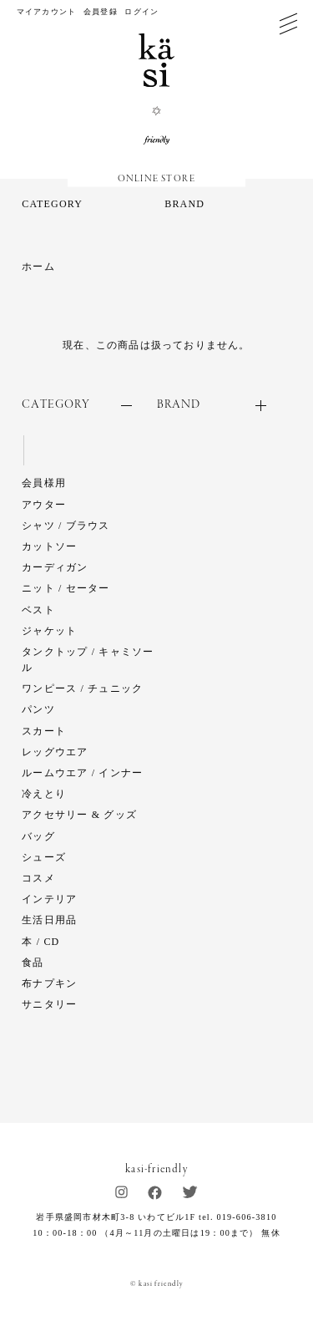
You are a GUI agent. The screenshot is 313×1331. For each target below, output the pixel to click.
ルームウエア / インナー (82, 773)
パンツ (38, 709)
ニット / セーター (65, 588)
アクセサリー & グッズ (79, 814)
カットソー (49, 546)
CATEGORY (52, 204)
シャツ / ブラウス (65, 525)
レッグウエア (55, 752)
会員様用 (44, 483)
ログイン (141, 12)
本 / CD (40, 941)
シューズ (44, 857)
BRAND (184, 204)
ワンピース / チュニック (82, 688)
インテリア (49, 899)
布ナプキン (49, 983)
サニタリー (49, 1004)
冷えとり (44, 794)
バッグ (38, 836)
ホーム (38, 266)
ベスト (38, 610)
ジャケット (49, 631)
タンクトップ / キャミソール (88, 659)
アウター (44, 505)
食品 (32, 962)
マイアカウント (46, 12)
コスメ (38, 878)
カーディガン (55, 567)
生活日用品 (49, 920)
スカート (44, 731)
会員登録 (100, 12)
